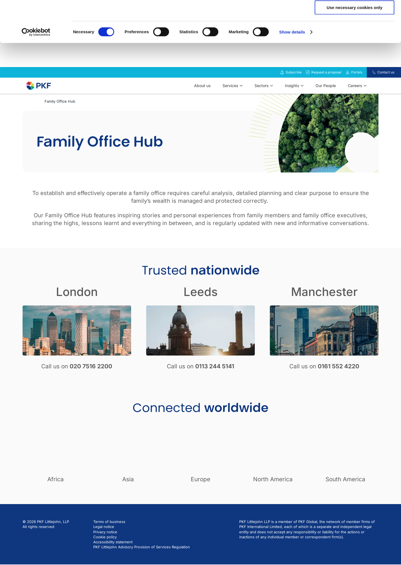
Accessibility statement (113, 556)
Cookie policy (105, 551)
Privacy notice (105, 546)
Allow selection (354, 30)
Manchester (324, 306)
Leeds (201, 306)
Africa (55, 493)
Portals (356, 87)
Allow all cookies (354, 13)
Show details (292, 70)
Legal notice (103, 541)
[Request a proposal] (307, 87)
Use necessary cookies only (354, 46)
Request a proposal (326, 87)
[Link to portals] (347, 87)
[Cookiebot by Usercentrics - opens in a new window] (36, 71)
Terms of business (109, 536)
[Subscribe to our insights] (282, 87)
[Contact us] (370, 87)
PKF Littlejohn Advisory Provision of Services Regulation (141, 561)
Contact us (385, 87)
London (77, 306)
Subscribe (294, 87)
